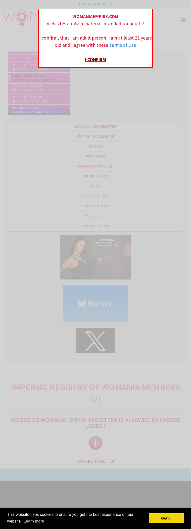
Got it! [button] (166, 518)
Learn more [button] (34, 521)
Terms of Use (122, 45)
